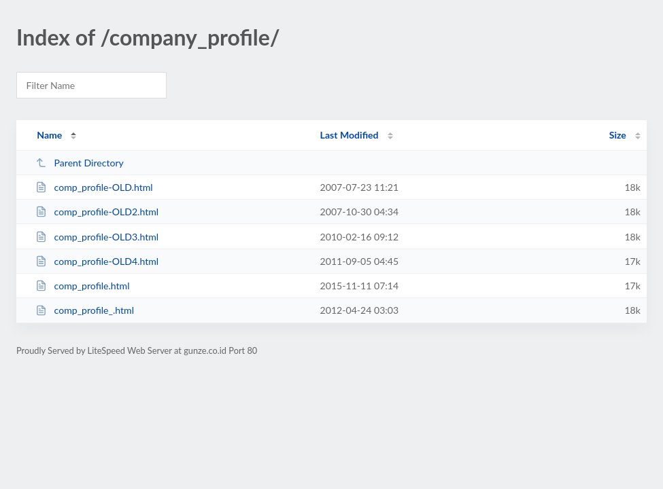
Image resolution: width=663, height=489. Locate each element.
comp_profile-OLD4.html (96, 261)
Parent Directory (79, 162)
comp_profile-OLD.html (93, 187)
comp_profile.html (82, 285)
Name (49, 135)
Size (617, 135)
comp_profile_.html (84, 310)
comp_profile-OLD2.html (96, 211)
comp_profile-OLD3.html (96, 236)
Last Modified (349, 135)
